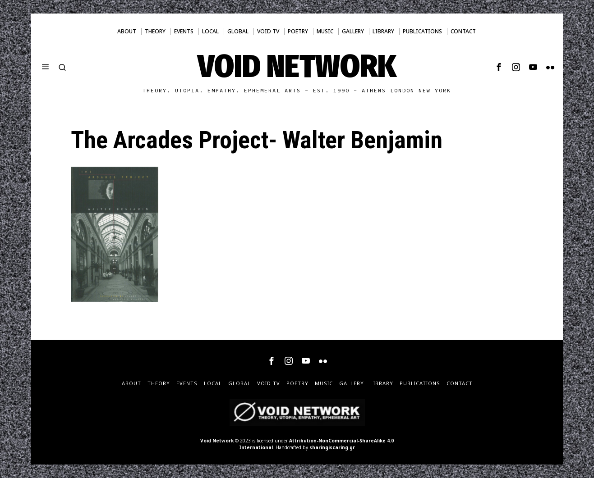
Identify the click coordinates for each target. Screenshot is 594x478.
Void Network (217, 440)
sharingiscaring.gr (332, 447)
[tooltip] (499, 67)
